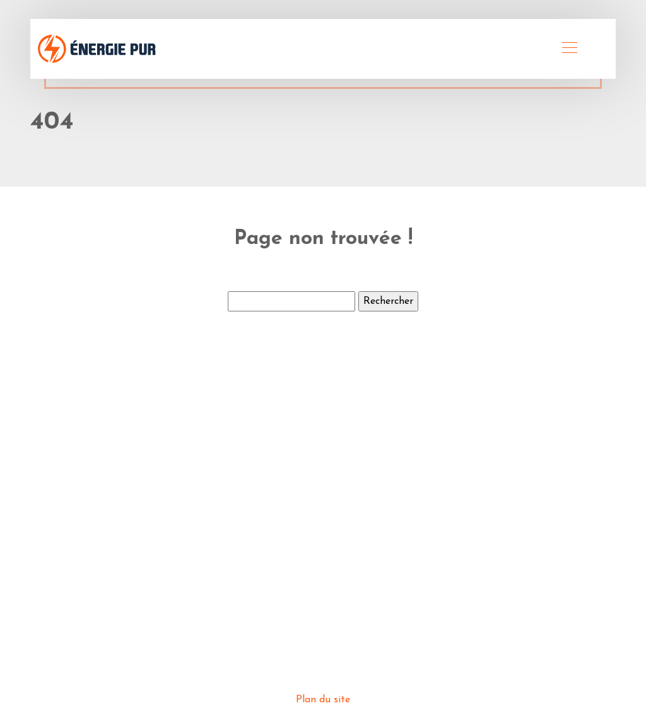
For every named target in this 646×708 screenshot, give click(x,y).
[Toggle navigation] (569, 49)
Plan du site (323, 700)
